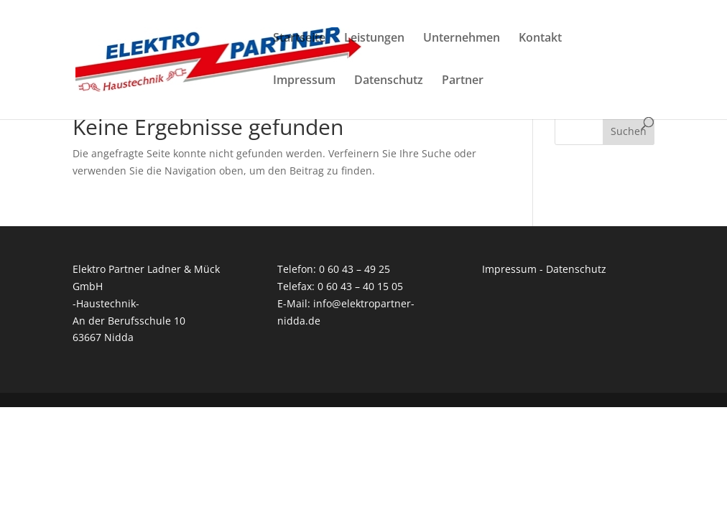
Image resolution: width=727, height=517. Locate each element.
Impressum (304, 81)
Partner (462, 81)
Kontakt (540, 38)
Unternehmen (461, 38)
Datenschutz (388, 81)
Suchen (629, 131)
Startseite (299, 38)
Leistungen (374, 38)
